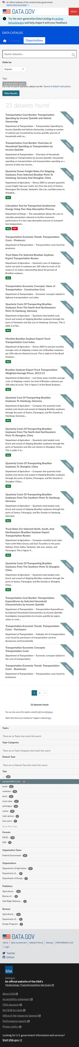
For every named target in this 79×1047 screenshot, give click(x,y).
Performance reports (15, 1021)
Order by (6, 62)
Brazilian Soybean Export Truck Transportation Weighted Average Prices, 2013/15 (31, 371)
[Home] (18, 11)
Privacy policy (10, 1026)
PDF (14, 228)
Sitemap (49, 942)
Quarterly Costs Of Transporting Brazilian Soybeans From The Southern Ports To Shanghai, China (32, 566)
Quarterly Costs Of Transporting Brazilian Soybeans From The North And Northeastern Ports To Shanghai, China (30, 432)
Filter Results (10, 93)
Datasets (16, 40)
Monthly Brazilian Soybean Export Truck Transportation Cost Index (27, 340)
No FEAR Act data (12, 1010)
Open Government (19, 942)
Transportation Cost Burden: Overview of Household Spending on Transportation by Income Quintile (29, 146)
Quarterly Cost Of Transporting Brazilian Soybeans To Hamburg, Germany (28, 399)
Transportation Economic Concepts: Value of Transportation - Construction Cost (30, 287)
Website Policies (36, 942)
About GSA (9, 994)
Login (6, 946)
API (39, 712)
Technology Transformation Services (28, 985)
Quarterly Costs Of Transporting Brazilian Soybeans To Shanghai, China (28, 465)
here (49, 718)
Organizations (34, 40)
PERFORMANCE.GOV (64, 942)
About (5, 942)
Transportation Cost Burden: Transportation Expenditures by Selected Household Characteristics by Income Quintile (29, 601)
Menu (74, 11)
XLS (8, 197)
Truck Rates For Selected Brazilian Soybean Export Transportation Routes (29, 256)
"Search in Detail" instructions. (57, 86)
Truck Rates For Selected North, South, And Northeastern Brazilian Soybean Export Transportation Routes (29, 532)
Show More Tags (9, 826)
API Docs (48, 712)
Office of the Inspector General (20, 1015)
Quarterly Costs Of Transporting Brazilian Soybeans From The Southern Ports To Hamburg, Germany (32, 498)
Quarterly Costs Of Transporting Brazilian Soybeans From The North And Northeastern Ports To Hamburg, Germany (30, 307)
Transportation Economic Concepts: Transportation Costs (25, 649)
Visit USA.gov (11, 1040)
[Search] (73, 54)
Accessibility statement (16, 999)
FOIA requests (11, 1004)
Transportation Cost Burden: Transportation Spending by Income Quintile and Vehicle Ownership (29, 118)
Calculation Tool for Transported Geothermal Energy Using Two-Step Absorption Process (30, 207)
